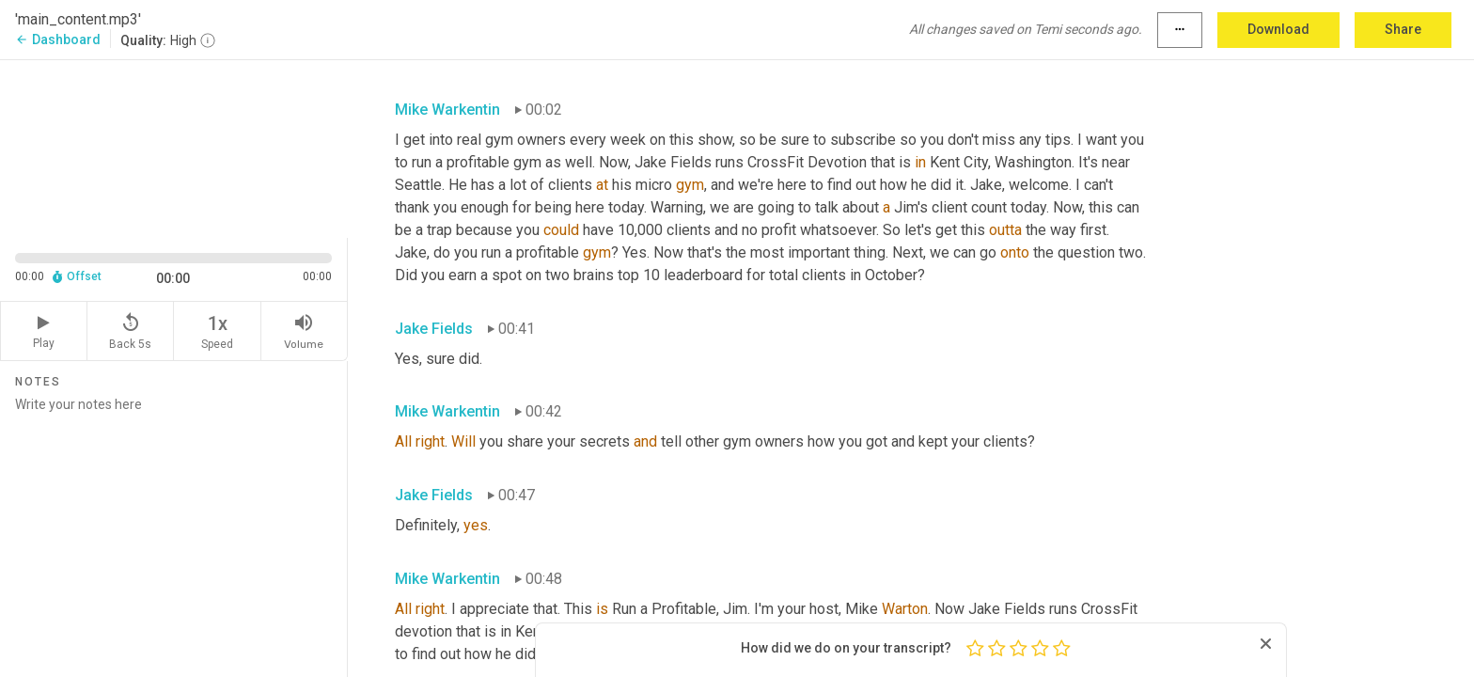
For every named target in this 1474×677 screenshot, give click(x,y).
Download (1278, 29)
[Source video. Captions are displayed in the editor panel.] (174, 147)
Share (1403, 29)
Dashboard (58, 39)
